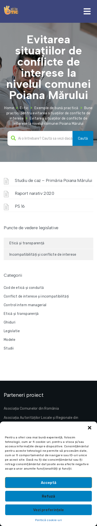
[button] (89, 427)
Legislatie (12, 331)
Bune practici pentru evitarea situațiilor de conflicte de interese (49, 113)
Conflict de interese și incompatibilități (36, 296)
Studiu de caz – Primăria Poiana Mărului (53, 180)
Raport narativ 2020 (34, 193)
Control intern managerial (25, 305)
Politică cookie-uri (48, 520)
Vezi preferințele (48, 510)
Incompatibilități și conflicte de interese (42, 254)
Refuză (48, 496)
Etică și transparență (26, 243)
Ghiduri (9, 322)
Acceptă (48, 482)
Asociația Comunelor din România (31, 408)
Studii (9, 348)
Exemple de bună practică (56, 108)
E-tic (24, 108)
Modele (9, 340)
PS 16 (20, 206)
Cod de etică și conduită (24, 288)
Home (9, 108)
